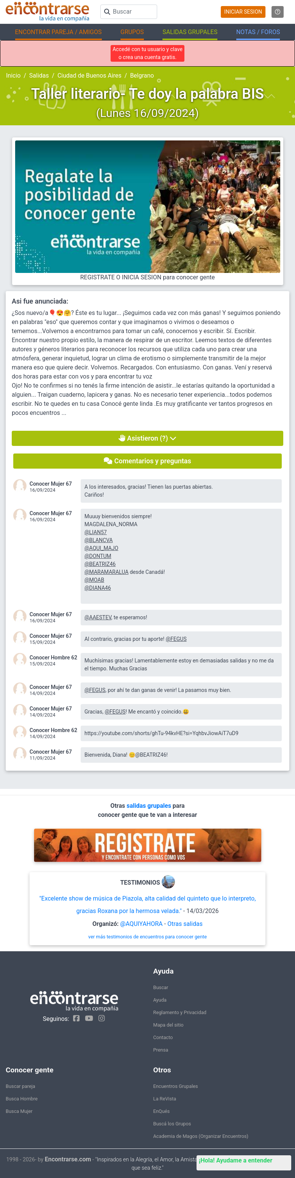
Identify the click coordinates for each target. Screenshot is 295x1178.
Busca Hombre (21, 1099)
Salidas (39, 75)
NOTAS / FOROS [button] (258, 32)
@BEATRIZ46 (100, 564)
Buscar (161, 987)
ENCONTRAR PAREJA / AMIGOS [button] (58, 32)
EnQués (161, 1111)
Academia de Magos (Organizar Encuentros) (200, 1136)
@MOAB (94, 580)
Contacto (163, 1037)
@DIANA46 (97, 588)
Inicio (13, 75)
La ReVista (164, 1099)
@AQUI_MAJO (101, 548)
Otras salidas (185, 923)
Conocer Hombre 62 (53, 657)
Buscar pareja (20, 1086)
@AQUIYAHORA (141, 923)
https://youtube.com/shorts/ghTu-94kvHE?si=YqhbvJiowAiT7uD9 (161, 733)
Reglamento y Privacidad (180, 1012)
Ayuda (160, 1000)
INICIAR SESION (243, 12)
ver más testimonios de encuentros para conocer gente (147, 937)
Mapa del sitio (168, 1025)
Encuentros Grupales (175, 1086)
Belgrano (142, 75)
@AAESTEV (97, 617)
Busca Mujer (19, 1111)
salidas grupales (149, 805)
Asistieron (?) (147, 438)
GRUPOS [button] (132, 32)
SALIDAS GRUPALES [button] (189, 32)
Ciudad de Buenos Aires (90, 75)
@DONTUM (97, 556)
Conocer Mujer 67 (51, 483)
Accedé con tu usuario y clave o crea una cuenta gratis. (147, 53)
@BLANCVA (98, 540)
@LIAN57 (95, 532)
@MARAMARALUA (106, 572)
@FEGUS (176, 639)
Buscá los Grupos (172, 1124)
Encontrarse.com (68, 1159)
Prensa (161, 1050)
